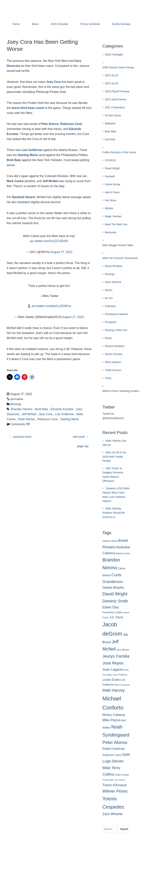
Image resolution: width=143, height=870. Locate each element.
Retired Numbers (115, 346)
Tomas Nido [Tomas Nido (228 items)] (108, 780)
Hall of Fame (112, 192)
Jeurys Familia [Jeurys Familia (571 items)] (115, 656)
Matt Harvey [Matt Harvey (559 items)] (113, 690)
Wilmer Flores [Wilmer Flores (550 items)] (115, 791)
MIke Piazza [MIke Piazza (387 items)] (111, 720)
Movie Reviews (113, 266)
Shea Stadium (113, 362)
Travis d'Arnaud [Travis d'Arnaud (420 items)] (114, 785)
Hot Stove (110, 200)
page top (83, 446)
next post (81, 436)
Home (15, 24)
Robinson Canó (71, 123)
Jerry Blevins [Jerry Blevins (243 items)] (122, 649)
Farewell (110, 176)
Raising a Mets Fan (116, 330)
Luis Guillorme (31, 150)
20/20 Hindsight (114, 54)
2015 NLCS (111, 75)
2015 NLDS (111, 83)
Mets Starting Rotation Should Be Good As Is (113, 512)
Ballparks (110, 123)
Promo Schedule (90, 24)
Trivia (108, 378)
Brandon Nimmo (22, 409)
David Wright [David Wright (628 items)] (114, 593)
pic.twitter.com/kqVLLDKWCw (51, 306)
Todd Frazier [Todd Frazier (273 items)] (122, 774)
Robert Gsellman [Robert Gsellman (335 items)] (113, 748)
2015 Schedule (59, 24)
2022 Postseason (115, 107)
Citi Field (110, 139)
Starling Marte (28, 155)
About (35, 24)
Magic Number (113, 216)
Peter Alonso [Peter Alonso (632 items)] (114, 742)
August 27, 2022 (61, 252)
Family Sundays (121, 24)
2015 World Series (115, 99)
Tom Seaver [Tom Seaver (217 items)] (120, 780)
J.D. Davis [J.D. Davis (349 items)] (116, 617)
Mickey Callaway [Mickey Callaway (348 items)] (113, 714)
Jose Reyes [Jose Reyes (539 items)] (112, 663)
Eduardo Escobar (62, 409)
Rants (108, 338)
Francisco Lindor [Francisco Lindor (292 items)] (112, 612)
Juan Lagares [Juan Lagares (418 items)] (112, 669)
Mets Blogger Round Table (117, 245)
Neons (108, 290)
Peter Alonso (26, 419)
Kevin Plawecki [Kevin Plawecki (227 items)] (120, 675)
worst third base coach (28, 107)
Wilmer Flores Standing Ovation (120, 390)
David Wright (112, 168)
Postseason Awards (116, 314)
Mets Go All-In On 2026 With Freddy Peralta (114, 456)
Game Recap (112, 184)
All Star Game (113, 115)
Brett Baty (14, 160)
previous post (20, 436)
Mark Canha (15, 181)
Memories (110, 232)
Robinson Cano (47, 419)
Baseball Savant (23, 197)
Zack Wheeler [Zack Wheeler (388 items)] (112, 814)
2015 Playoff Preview (117, 91)
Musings (15, 404)
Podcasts (110, 306)
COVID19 (110, 160)
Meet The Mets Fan (116, 224)
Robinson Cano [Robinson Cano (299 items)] (111, 754)
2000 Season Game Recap (118, 67)
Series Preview (113, 354)
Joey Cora (53, 81)
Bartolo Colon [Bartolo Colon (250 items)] (123, 553)
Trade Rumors (113, 370)
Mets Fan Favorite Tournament (120, 258)
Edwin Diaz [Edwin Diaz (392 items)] (110, 607)
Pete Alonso (50, 123)
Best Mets (110, 131)
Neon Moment (113, 282)
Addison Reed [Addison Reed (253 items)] (109, 541)
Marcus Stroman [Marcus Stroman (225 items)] (122, 685)
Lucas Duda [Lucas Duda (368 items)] (111, 679)
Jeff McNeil (50, 181)
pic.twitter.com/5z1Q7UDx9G (49, 241)
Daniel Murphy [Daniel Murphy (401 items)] (113, 587)
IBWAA (109, 208)
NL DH (109, 298)
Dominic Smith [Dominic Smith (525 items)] (115, 601)
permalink (16, 399)
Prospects (110, 322)
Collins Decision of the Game (119, 152)
